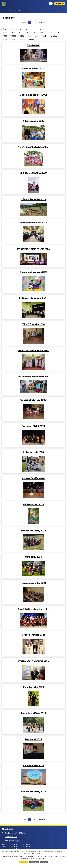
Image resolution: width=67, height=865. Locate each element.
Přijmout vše (23, 862)
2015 (56, 29)
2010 (19, 29)
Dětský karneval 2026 (33, 68)
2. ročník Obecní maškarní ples (33, 609)
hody (45, 36)
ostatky (14, 39)
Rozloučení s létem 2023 (33, 713)
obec (6, 39)
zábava (31, 39)
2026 (22, 36)
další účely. (40, 853)
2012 (33, 29)
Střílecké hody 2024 (33, 452)
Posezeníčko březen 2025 (33, 222)
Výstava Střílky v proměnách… (33, 661)
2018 (21, 33)
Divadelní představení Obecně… (33, 248)
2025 (14, 36)
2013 (41, 29)
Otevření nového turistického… (34, 147)
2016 (6, 33)
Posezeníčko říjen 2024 (33, 478)
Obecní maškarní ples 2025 (33, 272)
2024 (6, 36)
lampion (54, 36)
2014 (49, 29)
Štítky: (4, 29)
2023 (59, 33)
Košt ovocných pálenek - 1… (33, 298)
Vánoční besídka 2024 (33, 324)
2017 (13, 33)
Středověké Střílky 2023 (33, 791)
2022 (51, 33)
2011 (26, 29)
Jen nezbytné (34, 862)
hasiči (37, 36)
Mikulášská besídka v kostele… (33, 350)
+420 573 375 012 (11, 837)
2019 (28, 33)
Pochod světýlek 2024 (33, 426)
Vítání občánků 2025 (33, 121)
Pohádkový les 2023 (33, 687)
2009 (11, 29)
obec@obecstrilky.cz (12, 841)
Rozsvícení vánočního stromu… (33, 376)
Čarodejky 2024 (33, 556)
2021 (44, 33)
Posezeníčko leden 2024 (33, 583)
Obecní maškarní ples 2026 (33, 94)
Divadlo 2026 (33, 45)
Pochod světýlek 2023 (33, 634)
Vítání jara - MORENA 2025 (33, 173)
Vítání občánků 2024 (33, 504)
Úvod (3, 10)
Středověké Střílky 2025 (33, 199)
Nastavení (44, 862)
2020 (36, 33)
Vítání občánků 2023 (33, 765)
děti (29, 36)
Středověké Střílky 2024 (33, 530)
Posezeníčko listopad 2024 (34, 400)
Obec (10, 10)
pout (23, 39)
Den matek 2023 (33, 739)
